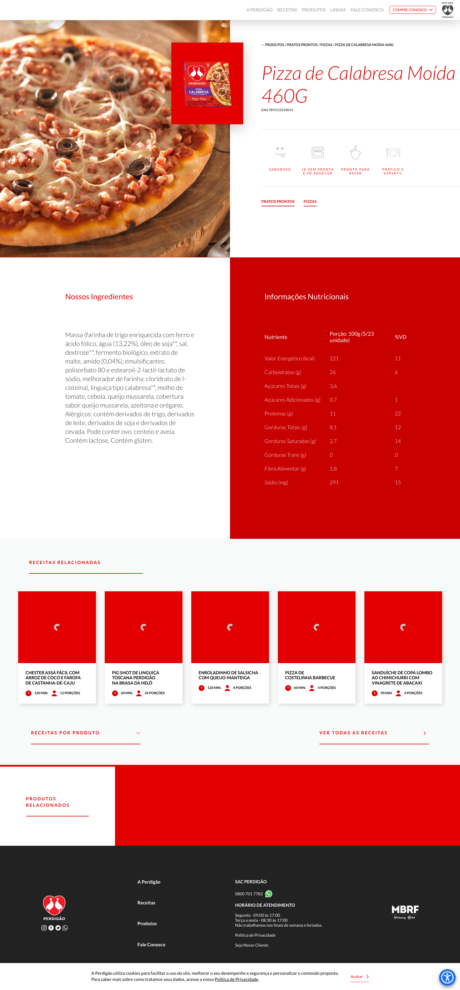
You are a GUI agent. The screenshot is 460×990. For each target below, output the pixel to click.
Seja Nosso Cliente (251, 945)
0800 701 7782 (249, 893)
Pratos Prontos (302, 45)
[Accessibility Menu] (447, 977)
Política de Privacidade (255, 935)
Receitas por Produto (86, 733)
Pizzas (326, 45)
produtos (274, 45)
